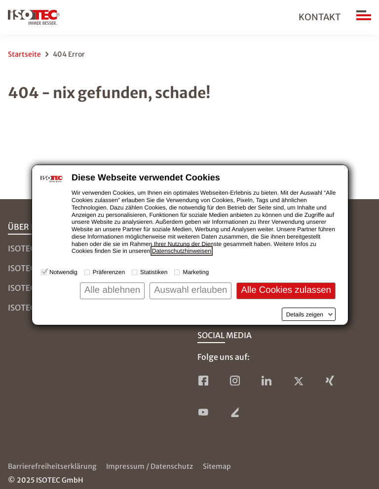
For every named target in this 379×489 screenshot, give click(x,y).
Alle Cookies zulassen (286, 289)
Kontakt (320, 17)
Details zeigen (304, 314)
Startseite (24, 54)
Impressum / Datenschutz (149, 466)
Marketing (196, 272)
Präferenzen (109, 272)
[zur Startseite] (34, 17)
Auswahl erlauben (190, 289)
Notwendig (63, 272)
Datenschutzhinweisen (181, 250)
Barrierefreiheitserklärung (52, 466)
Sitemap (217, 466)
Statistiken (153, 272)
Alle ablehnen (112, 289)
